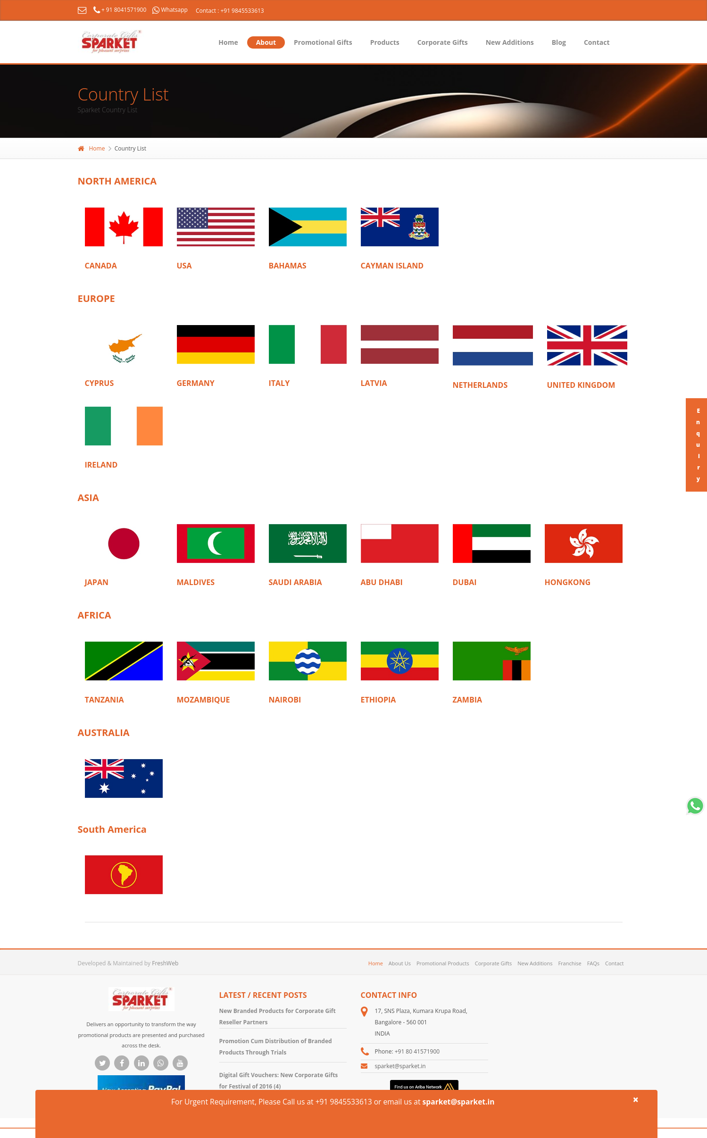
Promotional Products (442, 963)
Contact (597, 42)
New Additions (510, 42)
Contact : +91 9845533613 (230, 11)
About (266, 42)
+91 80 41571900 (417, 1051)
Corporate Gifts (442, 42)
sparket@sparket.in (400, 1066)
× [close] (636, 1100)
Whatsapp (169, 10)
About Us (400, 963)
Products (384, 42)
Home (228, 42)
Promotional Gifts (323, 42)
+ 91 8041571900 (120, 10)
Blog (559, 42)
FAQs (593, 963)
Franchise (569, 963)
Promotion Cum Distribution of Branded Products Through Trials (275, 1046)
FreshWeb (165, 963)
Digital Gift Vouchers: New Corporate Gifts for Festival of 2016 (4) (278, 1080)
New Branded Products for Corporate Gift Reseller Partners (277, 1016)
